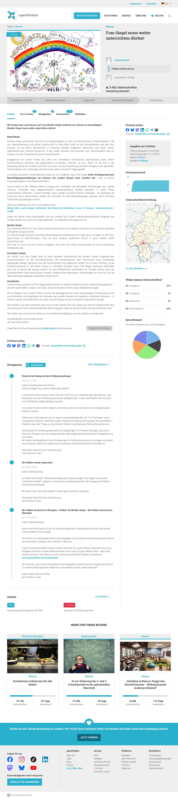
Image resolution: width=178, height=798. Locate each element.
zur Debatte (101, 596)
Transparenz (155, 755)
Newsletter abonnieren (24, 782)
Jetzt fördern (89, 737)
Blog (68, 762)
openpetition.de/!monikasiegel (68, 345)
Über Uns (141, 15)
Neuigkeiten (45, 112)
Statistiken (80, 114)
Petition (11, 114)
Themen (125, 765)
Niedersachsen (89, 636)
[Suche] (169, 15)
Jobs (68, 758)
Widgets (98, 758)
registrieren (136, 3)
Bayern (145, 636)
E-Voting (98, 768)
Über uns (70, 755)
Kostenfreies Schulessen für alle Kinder (32, 682)
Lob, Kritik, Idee (74, 768)
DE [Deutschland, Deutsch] (164, 3)
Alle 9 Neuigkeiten (97, 364)
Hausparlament (101, 765)
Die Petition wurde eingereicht (37, 462)
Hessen (19, 26)
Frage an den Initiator (99, 328)
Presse (69, 765)
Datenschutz (155, 762)
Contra (69, 605)
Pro (11, 605)
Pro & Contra (26, 112)
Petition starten (87, 15)
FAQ (96, 755)
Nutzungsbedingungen (160, 758)
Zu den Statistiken (135, 268)
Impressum (154, 765)
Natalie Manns (122, 60)
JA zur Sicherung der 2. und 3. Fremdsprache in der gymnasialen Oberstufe (89, 684)
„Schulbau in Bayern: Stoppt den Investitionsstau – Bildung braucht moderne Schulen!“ (145, 684)
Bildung (110, 26)
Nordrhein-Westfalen (32, 636)
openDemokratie (102, 762)
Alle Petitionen (128, 758)
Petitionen (111, 15)
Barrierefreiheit (156, 768)
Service (126, 15)
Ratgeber (125, 755)
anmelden (151, 3)
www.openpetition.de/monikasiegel (40, 557)
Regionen (126, 768)
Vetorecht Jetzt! (101, 771)
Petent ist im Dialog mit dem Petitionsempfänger (46, 376)
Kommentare (63, 112)
